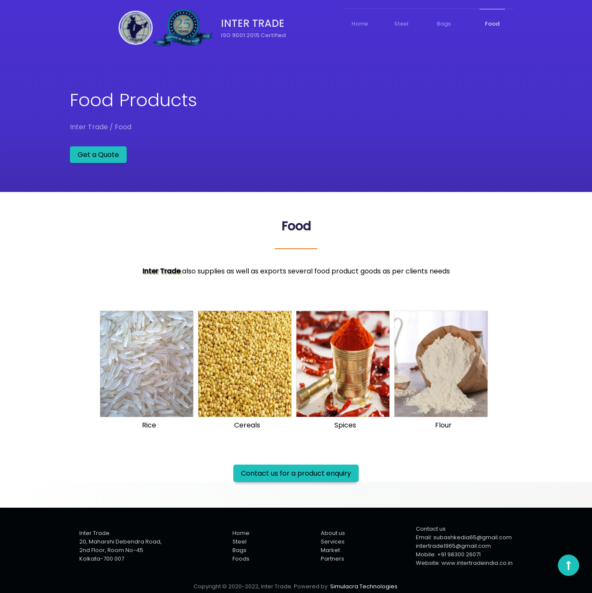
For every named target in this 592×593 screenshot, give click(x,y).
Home (241, 533)
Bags (239, 550)
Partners (332, 559)
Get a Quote (98, 155)
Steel (239, 542)
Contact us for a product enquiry (296, 473)
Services (333, 542)
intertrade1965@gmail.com (453, 546)
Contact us (431, 529)
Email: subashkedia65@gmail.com (464, 537)
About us (333, 533)
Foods (241, 559)
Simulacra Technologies (364, 586)
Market (330, 550)
